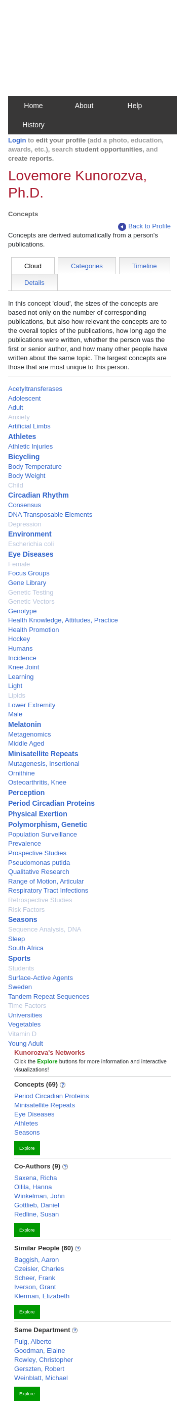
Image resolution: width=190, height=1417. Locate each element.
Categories (87, 266)
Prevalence (24, 843)
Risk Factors (26, 909)
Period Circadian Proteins (51, 803)
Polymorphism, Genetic (47, 824)
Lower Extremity (31, 705)
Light (15, 686)
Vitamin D (22, 1034)
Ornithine (21, 773)
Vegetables (24, 1024)
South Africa (26, 948)
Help (135, 106)
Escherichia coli (31, 544)
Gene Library (27, 583)
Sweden (20, 987)
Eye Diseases (31, 554)
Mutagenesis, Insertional (44, 763)
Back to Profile (144, 226)
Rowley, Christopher (43, 1359)
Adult (15, 407)
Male (15, 714)
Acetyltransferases (35, 389)
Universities (25, 1015)
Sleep (16, 939)
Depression (25, 524)
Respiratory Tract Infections (48, 890)
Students (21, 968)
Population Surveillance (42, 834)
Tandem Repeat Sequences (48, 996)
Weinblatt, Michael (41, 1378)
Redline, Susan (36, 1214)
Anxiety (19, 417)
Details (34, 282)
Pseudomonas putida (39, 862)
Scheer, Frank (34, 1278)
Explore (27, 1148)
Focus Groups (29, 573)
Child (15, 485)
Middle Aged (26, 743)
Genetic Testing (30, 592)
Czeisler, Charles (39, 1269)
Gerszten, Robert (39, 1369)
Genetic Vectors (31, 601)
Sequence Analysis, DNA (45, 929)
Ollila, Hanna (33, 1187)
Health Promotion (33, 629)
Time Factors (27, 1005)
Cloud (33, 266)
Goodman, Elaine (39, 1350)
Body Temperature (35, 466)
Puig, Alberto (33, 1341)
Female (19, 564)
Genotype (22, 611)
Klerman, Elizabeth (41, 1296)
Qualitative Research (38, 871)
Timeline (144, 266)
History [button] (33, 125)
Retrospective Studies (40, 900)
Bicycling (24, 457)
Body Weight (26, 475)
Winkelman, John (39, 1196)
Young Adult (25, 1043)
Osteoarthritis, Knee (37, 782)
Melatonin (24, 724)
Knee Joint (23, 667)
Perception (26, 793)
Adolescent (24, 398)
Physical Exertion (37, 814)
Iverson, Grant (35, 1287)
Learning (21, 676)
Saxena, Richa (35, 1178)
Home (33, 106)
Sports (19, 958)
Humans (20, 648)
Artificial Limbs (29, 426)
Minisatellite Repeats (43, 754)
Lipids (16, 695)
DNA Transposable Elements (50, 514)
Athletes (22, 436)
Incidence (22, 658)
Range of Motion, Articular (46, 881)
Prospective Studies (37, 853)
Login (17, 140)
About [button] (84, 106)
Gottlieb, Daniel (36, 1205)
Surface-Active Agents (40, 978)
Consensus (24, 505)
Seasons (22, 919)
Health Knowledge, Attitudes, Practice (63, 620)
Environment (30, 534)
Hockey (19, 639)
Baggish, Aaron (36, 1259)
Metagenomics (29, 734)
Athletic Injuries (30, 446)
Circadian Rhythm (38, 495)
